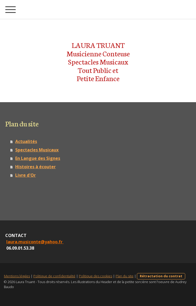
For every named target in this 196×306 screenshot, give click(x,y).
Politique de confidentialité (54, 276)
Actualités (26, 141)
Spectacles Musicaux (37, 150)
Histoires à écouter (35, 167)
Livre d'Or (25, 175)
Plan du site (124, 276)
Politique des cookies (95, 276)
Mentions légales (17, 276)
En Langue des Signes (37, 158)
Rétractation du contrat (161, 276)
